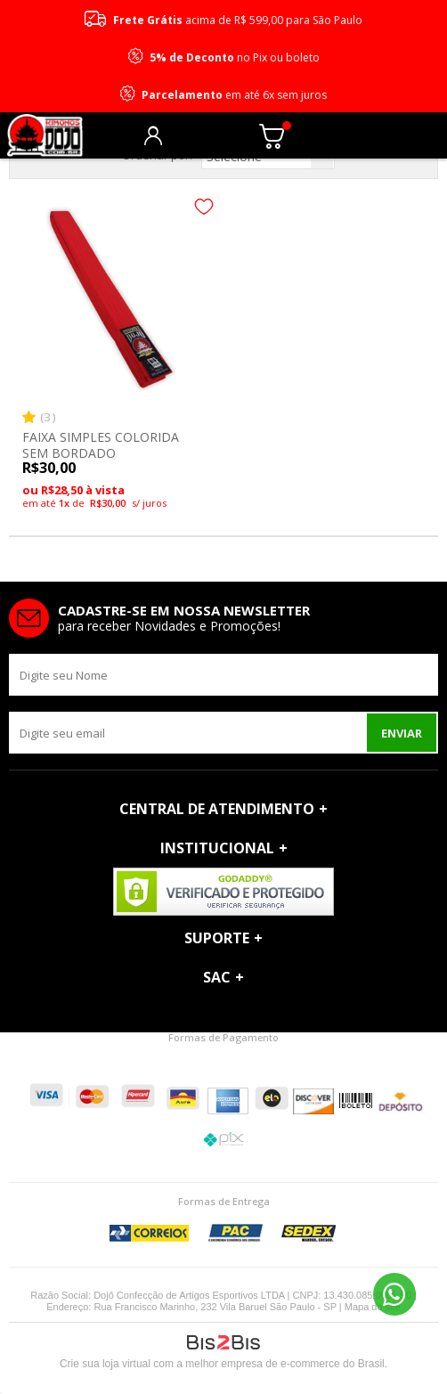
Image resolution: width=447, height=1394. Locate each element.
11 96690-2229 (394, 1294)
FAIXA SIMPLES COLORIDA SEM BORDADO (100, 444)
